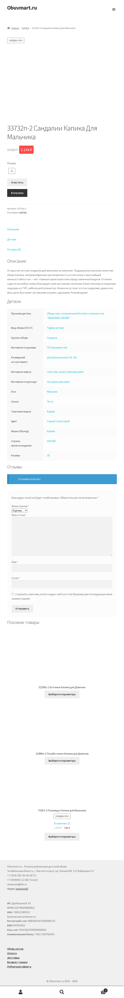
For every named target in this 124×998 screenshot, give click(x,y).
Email (16, 578)
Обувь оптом (15, 948)
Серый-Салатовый (58, 421)
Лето (50, 401)
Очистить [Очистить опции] (17, 182)
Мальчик (52, 391)
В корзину (17, 193)
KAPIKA (25, 28)
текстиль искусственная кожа (65, 371)
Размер (11, 163)
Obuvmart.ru (22, 7)
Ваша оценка (20, 506)
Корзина (95, 990)
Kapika (51, 411)
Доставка (13, 957)
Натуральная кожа (58, 381)
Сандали (52, 337)
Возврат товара (17, 962)
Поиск (62, 992)
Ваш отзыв (19, 515)
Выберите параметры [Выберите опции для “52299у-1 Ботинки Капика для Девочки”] (62, 694)
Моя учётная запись (20, 992)
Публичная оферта (19, 966)
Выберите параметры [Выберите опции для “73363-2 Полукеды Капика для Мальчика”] (62, 836)
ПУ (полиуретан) (57, 347)
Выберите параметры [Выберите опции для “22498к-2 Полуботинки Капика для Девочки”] (62, 760)
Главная (15, 28)
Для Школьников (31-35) (62, 357)
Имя (15, 562)
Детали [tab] (11, 239)
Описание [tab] (13, 229)
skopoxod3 (22, 888)
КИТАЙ (51, 441)
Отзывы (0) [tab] (14, 249)
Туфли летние (55, 327)
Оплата (12, 953)
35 (11, 171)
